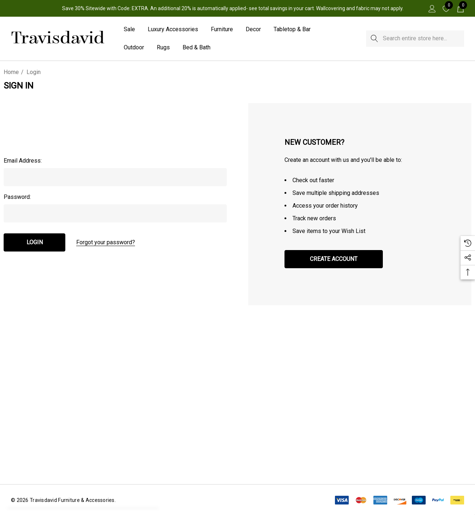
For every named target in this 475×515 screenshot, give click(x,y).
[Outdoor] (134, 48)
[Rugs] (163, 48)
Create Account (333, 259)
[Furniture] (222, 30)
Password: (17, 196)
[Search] (374, 38)
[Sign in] (432, 8)
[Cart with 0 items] (460, 8)
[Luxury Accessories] (173, 30)
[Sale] (129, 30)
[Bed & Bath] (196, 48)
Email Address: (23, 160)
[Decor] (253, 30)
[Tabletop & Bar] (292, 30)
